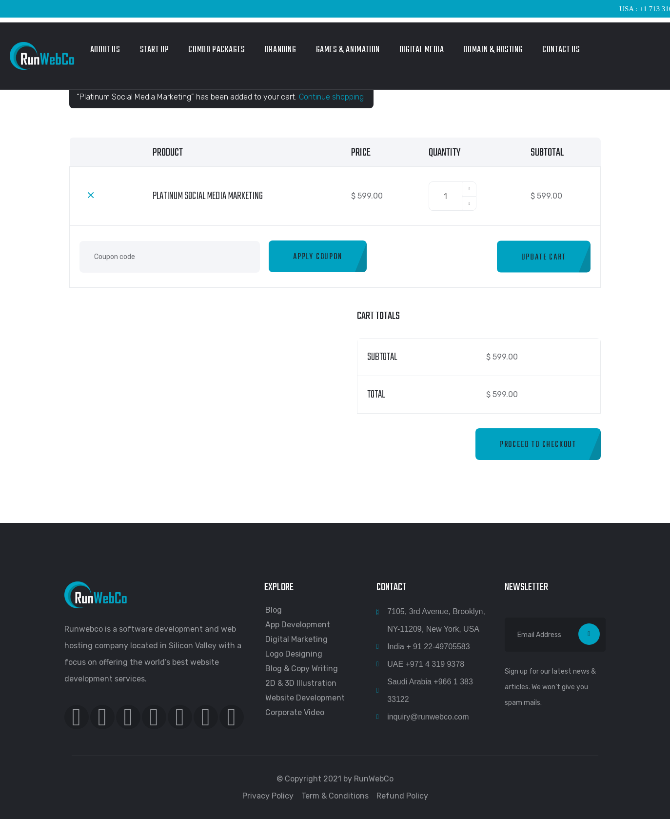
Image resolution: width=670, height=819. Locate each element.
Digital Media (421, 50)
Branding (280, 50)
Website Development (305, 697)
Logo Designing (293, 654)
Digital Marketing (296, 639)
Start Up (154, 50)
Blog (273, 610)
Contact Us (561, 50)
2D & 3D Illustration (300, 683)
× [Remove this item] (91, 194)
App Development (297, 624)
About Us (105, 50)
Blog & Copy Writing (301, 668)
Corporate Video (294, 712)
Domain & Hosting (493, 50)
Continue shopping (331, 96)
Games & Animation (348, 50)
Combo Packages (216, 50)
